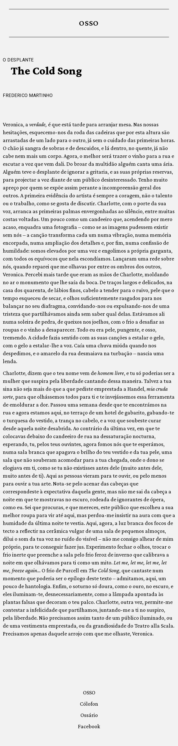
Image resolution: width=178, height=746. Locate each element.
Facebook (89, 726)
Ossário (89, 715)
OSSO (89, 23)
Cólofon (89, 704)
